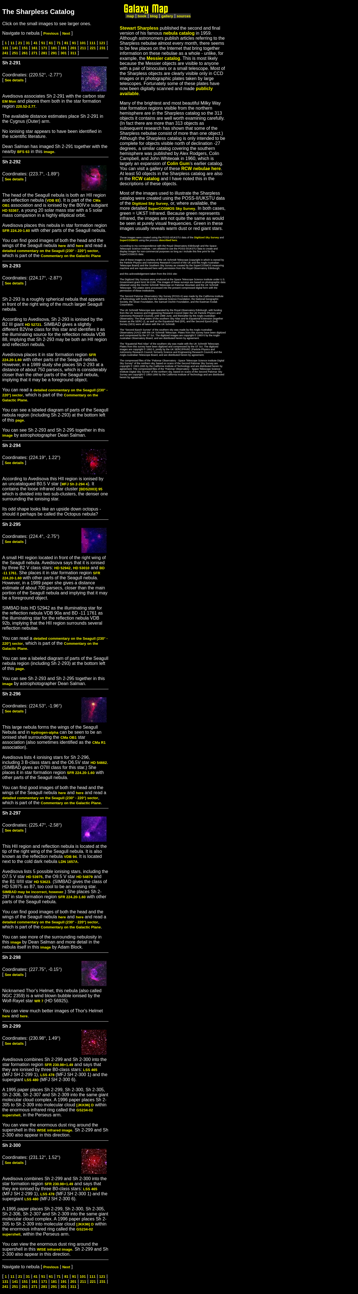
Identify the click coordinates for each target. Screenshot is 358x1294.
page (19, 420)
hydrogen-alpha (44, 732)
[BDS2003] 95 (90, 489)
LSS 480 (31, 1080)
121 (102, 43)
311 (73, 53)
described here (168, 240)
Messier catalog (163, 58)
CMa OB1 (68, 737)
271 (34, 53)
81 (66, 43)
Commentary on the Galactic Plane (71, 256)
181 (54, 48)
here (62, 246)
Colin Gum (178, 163)
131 (5, 48)
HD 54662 (99, 763)
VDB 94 (70, 857)
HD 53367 (10, 210)
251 (15, 53)
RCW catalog (146, 178)
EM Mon (9, 101)
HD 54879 (84, 877)
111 (93, 43)
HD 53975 (34, 877)
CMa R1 (99, 742)
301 (64, 53)
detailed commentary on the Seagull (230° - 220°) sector (50, 251)
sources (184, 16)
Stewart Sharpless (139, 28)
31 (28, 43)
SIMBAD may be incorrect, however (32, 892)
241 (5, 53)
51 (43, 43)
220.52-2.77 (25, 106)
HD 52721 (33, 325)
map (130, 16)
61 (51, 43)
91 (74, 43)
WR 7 (38, 1001)
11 (12, 43)
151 (25, 48)
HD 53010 (81, 568)
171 (44, 48)
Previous (51, 33)
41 (35, 43)
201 (73, 48)
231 (103, 48)
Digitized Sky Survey (150, 203)
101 (83, 43)
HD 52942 (62, 568)
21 (20, 43)
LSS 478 (47, 1075)
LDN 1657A (68, 862)
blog (153, 16)
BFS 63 (23, 152)
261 (25, 53)
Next (66, 33)
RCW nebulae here (201, 168)
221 (93, 48)
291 (54, 53)
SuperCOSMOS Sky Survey (171, 208)
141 (15, 48)
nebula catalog (179, 33)
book (142, 16)
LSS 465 (90, 1070)
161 (34, 48)
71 (58, 43)
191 (64, 48)
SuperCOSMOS (129, 240)
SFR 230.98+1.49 (58, 1065)
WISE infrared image (54, 1130)
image (49, 152)
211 (83, 48)
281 (44, 53)
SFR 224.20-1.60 (16, 231)
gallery (167, 16)
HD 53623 (42, 882)
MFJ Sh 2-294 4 (75, 484)
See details (14, 80)
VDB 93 (52, 200)
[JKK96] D (85, 1105)
